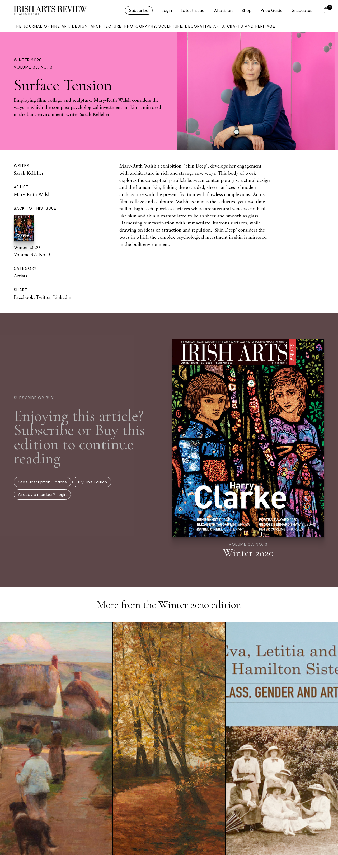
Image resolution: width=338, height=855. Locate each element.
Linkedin (62, 297)
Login (167, 10)
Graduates (302, 10)
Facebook (24, 297)
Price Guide (272, 10)
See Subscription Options (42, 482)
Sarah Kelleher (29, 173)
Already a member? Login (42, 494)
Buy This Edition (92, 482)
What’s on (223, 10)
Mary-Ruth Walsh (32, 194)
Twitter (43, 297)
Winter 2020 (28, 60)
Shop (247, 10)
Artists (20, 276)
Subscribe (138, 10)
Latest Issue (192, 10)
